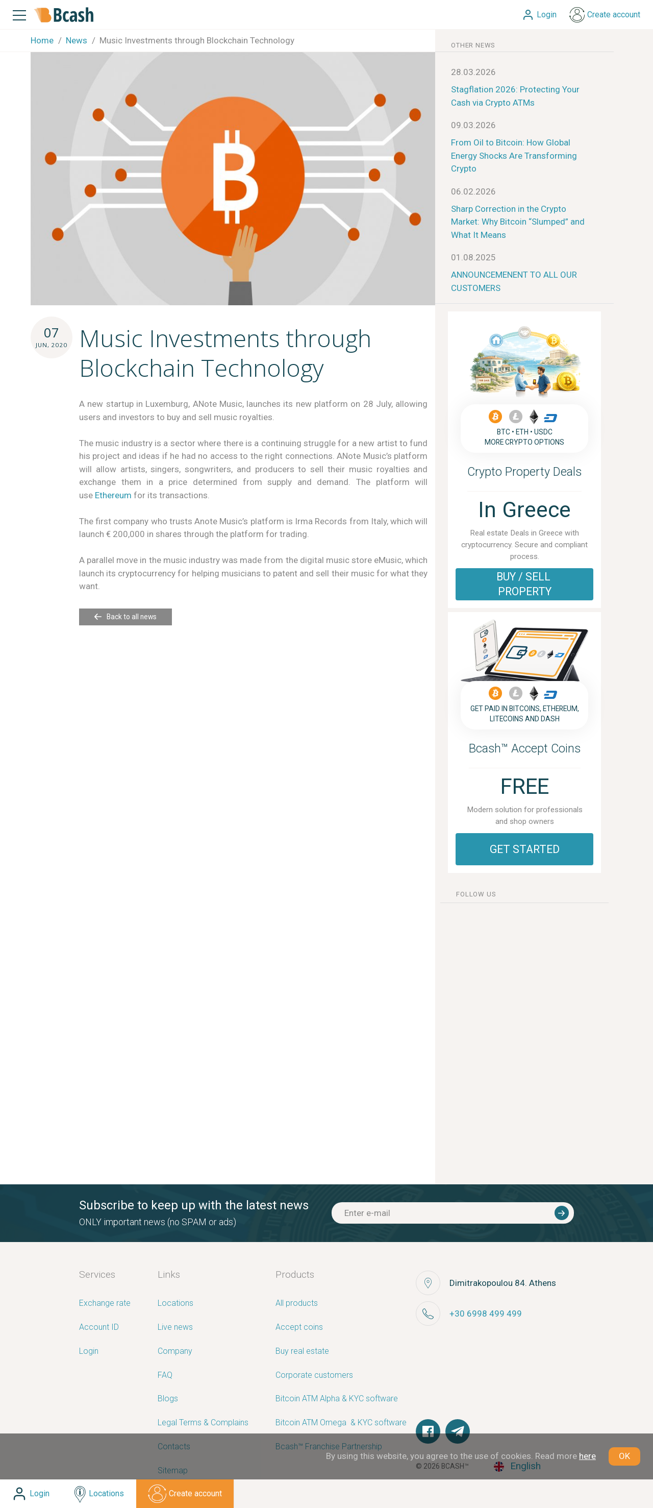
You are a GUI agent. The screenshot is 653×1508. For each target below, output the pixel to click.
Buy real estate (302, 1351)
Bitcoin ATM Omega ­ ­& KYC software (341, 1423)
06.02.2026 (473, 191)
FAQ (165, 1375)
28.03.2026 (473, 72)
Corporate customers (314, 1375)
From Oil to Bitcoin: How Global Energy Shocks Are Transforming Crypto (514, 155)
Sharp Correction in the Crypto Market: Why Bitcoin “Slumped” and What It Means (518, 222)
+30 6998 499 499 (485, 1313)
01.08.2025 (473, 257)
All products (296, 1303)
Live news (175, 1327)
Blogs (168, 1399)
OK (624, 1456)
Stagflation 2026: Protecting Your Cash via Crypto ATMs (515, 96)
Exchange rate (105, 1303)
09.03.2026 (473, 125)
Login (88, 1351)
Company (175, 1351)
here (587, 1456)
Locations (175, 1303)
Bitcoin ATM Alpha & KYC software (336, 1399)
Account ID (99, 1327)
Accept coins (299, 1327)
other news (473, 45)
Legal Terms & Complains (203, 1423)
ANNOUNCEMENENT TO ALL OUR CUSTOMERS (514, 281)
